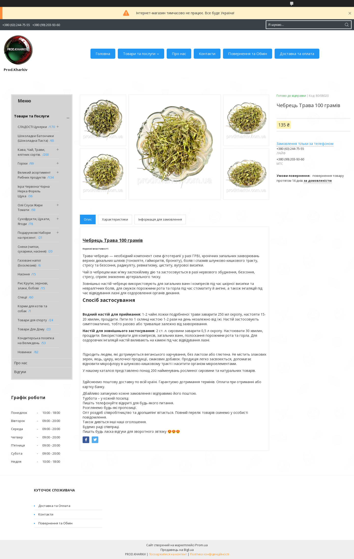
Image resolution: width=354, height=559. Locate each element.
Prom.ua (201, 545)
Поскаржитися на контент (168, 554)
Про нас (179, 53)
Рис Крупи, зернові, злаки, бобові (33, 285)
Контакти (207, 53)
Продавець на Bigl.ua (177, 549)
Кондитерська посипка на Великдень (36, 340)
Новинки (25, 352)
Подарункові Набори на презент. (34, 235)
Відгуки (20, 371)
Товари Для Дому (31, 329)
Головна (103, 53)
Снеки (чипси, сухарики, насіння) (32, 249)
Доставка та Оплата (54, 505)
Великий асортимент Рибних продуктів (34, 175)
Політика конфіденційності (209, 554)
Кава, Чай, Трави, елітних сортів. (31, 152)
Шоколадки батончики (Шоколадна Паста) (36, 138)
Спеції (22, 297)
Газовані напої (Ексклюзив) (29, 262)
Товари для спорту (32, 320)
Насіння (24, 274)
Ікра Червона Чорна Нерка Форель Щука (34, 191)
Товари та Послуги (31, 116)
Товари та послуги (139, 53)
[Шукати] (346, 24)
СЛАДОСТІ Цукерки (32, 127)
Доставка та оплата (297, 53)
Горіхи (23, 163)
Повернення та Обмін (247, 53)
